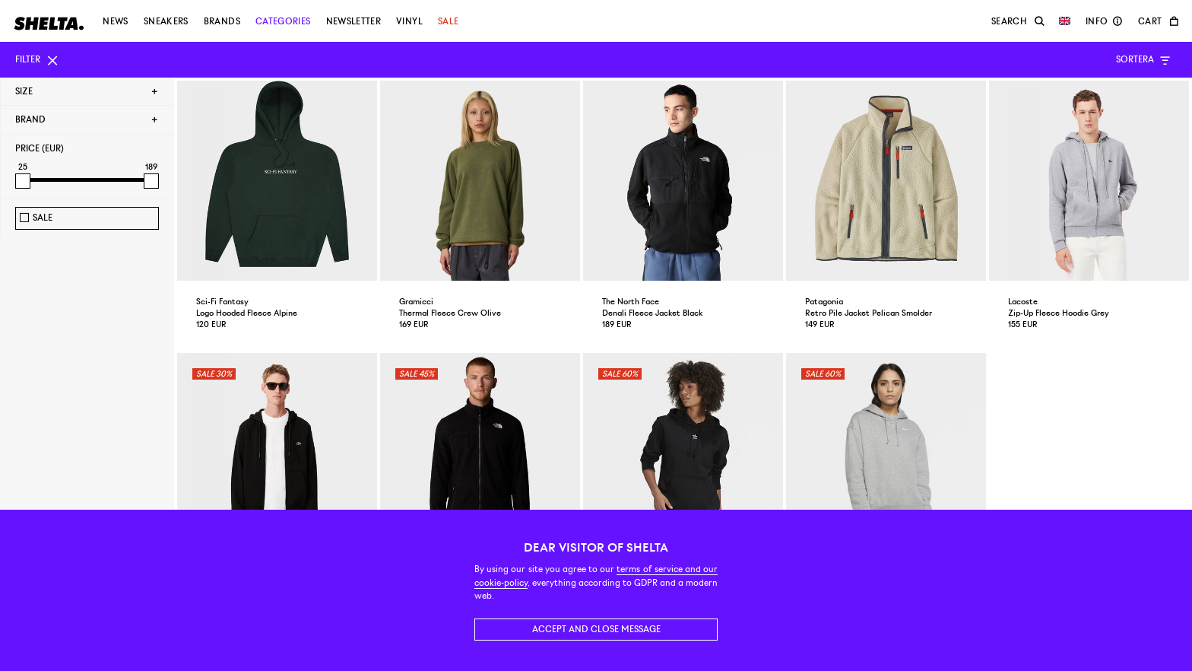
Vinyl (409, 21)
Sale (448, 21)
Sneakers (166, 21)
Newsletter (354, 21)
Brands (222, 21)
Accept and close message (596, 629)
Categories (283, 21)
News (115, 21)
